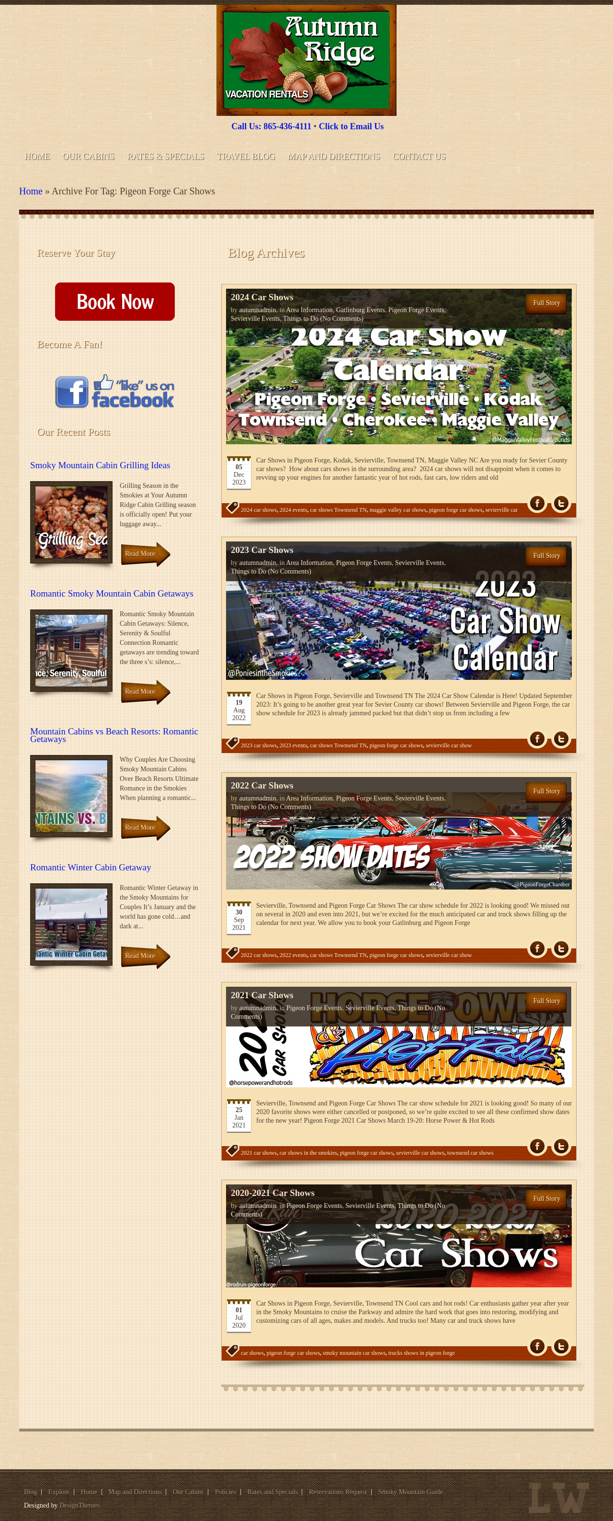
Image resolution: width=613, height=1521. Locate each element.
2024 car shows (259, 510)
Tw (561, 503)
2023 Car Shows (262, 550)
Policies (225, 1492)
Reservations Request (338, 1492)
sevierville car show (449, 745)
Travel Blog (246, 156)
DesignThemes (79, 1505)
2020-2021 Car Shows (273, 1193)
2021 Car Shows (262, 995)
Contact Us (419, 156)
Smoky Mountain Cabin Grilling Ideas (100, 465)
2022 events (293, 955)
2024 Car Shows (262, 297)
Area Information (309, 310)
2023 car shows (259, 745)
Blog (30, 1492)
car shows (252, 1353)
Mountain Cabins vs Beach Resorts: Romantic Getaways (114, 735)
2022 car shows (259, 955)
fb (537, 503)
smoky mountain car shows (354, 1353)
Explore (58, 1492)
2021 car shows (259, 1152)
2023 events (293, 745)
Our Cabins (89, 156)
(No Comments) (340, 318)
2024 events (293, 510)
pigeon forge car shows (455, 510)
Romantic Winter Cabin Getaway (90, 867)
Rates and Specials (273, 1492)
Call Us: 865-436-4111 (271, 126)
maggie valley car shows (398, 510)
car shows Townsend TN (338, 510)
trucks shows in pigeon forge (421, 1353)
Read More (140, 553)
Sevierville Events (255, 318)
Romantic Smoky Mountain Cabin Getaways (111, 593)
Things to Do (300, 318)
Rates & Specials (165, 156)
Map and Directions (334, 156)
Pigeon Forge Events (416, 310)
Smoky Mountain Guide (410, 1492)
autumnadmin (257, 310)
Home (37, 156)
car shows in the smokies (308, 1152)
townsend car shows (470, 1152)
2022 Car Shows (262, 785)
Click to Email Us (351, 126)
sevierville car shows (420, 1152)
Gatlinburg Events (360, 310)
